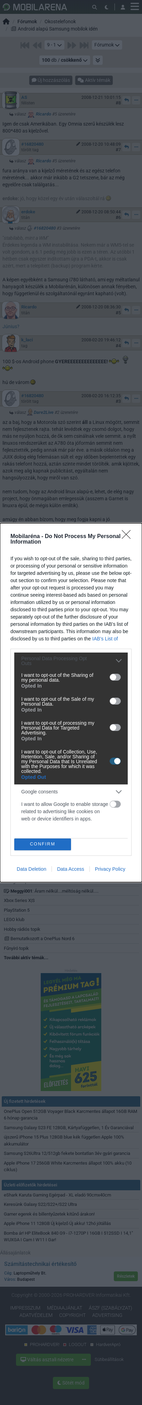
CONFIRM (43, 844)
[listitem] (71, 661)
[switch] (115, 677)
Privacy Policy (110, 869)
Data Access (70, 869)
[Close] (128, 536)
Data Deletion (31, 869)
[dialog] (71, 702)
